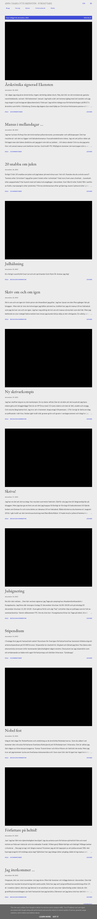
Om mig (16, 8)
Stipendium (14, 630)
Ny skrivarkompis (19, 391)
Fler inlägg (88, 904)
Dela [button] (6, 112)
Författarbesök (39, 8)
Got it (56, 917)
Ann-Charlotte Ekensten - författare (28, 3)
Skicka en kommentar (18, 279)
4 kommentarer (16, 658)
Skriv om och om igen (22, 292)
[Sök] (83, 3)
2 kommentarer (16, 151)
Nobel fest (13, 730)
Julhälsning (14, 263)
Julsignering (14, 591)
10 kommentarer (16, 112)
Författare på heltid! (21, 830)
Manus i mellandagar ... (24, 124)
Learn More (45, 917)
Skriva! (10, 491)
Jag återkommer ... (20, 869)
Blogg (7, 8)
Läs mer (89, 112)
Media (52, 8)
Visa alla (87, 18)
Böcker (26, 8)
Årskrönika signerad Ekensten (29, 84)
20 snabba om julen (20, 164)
